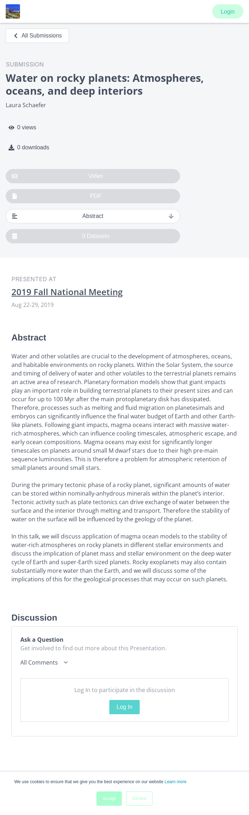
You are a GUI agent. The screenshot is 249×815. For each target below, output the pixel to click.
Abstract (93, 216)
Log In (124, 707)
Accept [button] (109, 798)
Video (57, 176)
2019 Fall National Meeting (67, 292)
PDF (56, 196)
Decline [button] (139, 798)
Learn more (175, 781)
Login (228, 12)
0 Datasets (60, 236)
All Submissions (37, 36)
